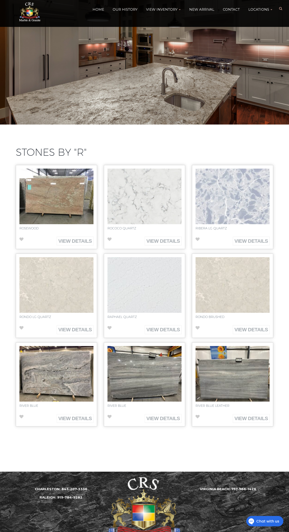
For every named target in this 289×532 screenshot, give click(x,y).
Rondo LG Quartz (35, 317)
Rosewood (29, 228)
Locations (260, 9)
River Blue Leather (212, 406)
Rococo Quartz (121, 228)
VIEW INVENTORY (163, 9)
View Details (75, 241)
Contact (231, 9)
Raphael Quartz (122, 317)
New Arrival (201, 9)
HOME (98, 9)
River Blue (28, 406)
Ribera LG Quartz (211, 228)
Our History (125, 9)
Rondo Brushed (210, 317)
